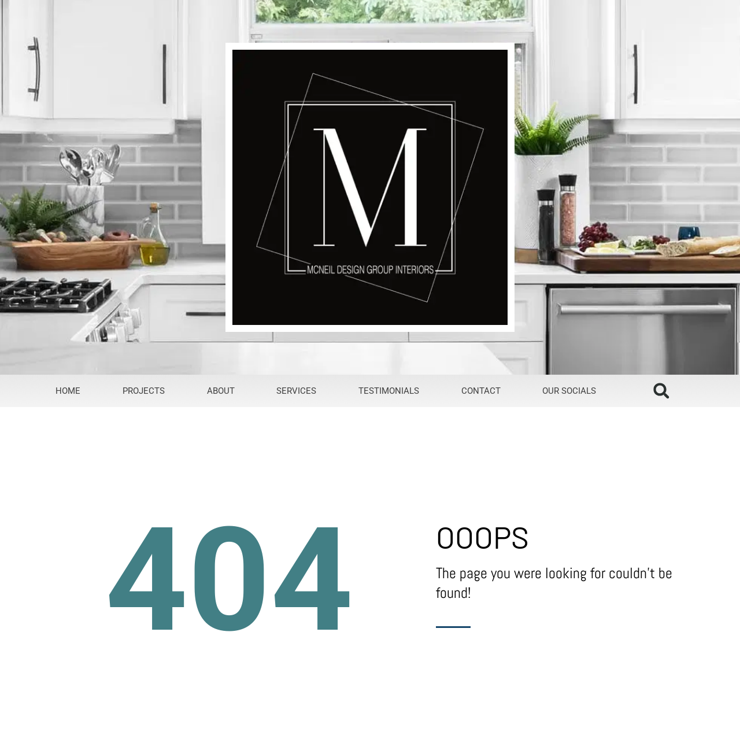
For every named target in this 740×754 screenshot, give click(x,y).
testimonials (388, 391)
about (221, 391)
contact (481, 391)
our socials (569, 391)
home (68, 391)
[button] (661, 390)
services (296, 391)
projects (144, 391)
